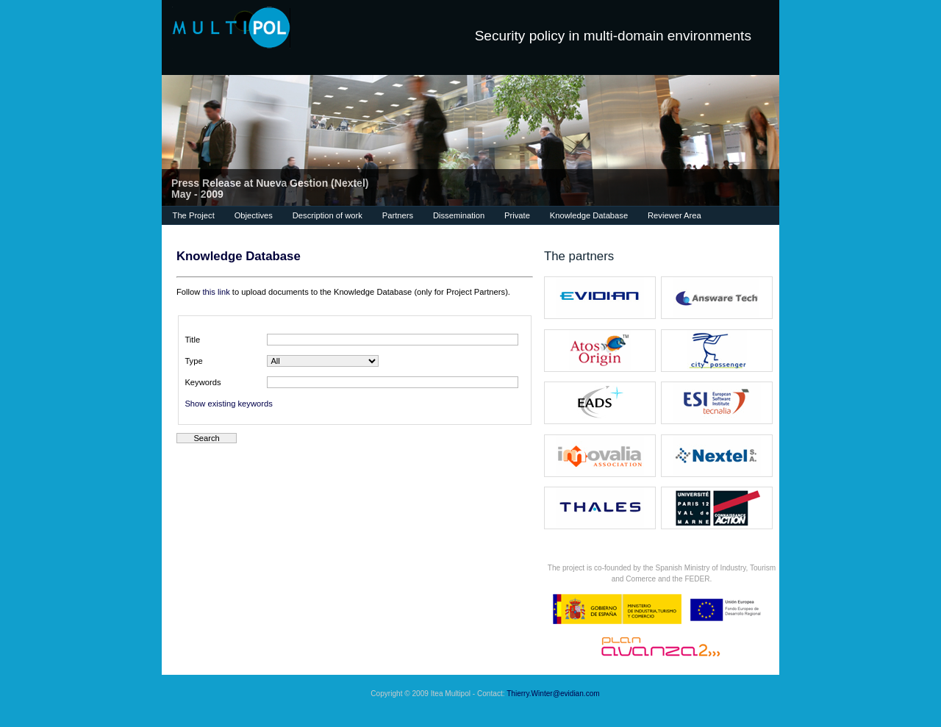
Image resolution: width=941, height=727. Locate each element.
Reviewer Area (674, 215)
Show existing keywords (228, 403)
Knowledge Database (589, 215)
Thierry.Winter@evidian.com (553, 694)
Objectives (254, 215)
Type (193, 361)
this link (215, 291)
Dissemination (458, 215)
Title (192, 339)
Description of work (327, 215)
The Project (194, 215)
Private (517, 215)
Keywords (203, 382)
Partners (397, 215)
